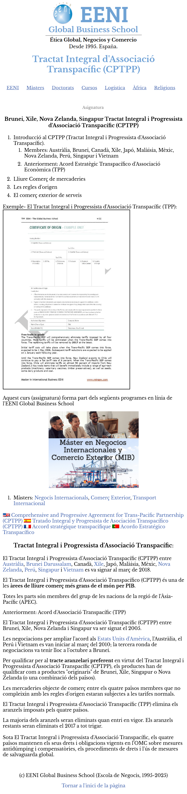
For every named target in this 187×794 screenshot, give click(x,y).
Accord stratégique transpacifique (71, 526)
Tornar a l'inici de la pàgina (93, 786)
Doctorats (63, 87)
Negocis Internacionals (61, 498)
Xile (99, 564)
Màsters (35, 87)
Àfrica (140, 87)
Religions (164, 87)
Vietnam (73, 570)
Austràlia (13, 564)
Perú (30, 570)
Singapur (48, 570)
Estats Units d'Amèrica (123, 639)
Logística (115, 87)
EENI (13, 87)
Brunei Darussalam (48, 564)
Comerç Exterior (110, 498)
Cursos (89, 87)
